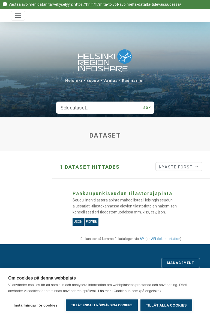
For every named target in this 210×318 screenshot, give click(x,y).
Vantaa (110, 80)
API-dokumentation (165, 239)
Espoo (93, 80)
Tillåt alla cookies (166, 305)
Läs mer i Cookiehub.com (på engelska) (129, 291)
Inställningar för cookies (36, 305)
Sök (147, 108)
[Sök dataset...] (98, 108)
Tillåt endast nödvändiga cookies (101, 305)
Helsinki (73, 80)
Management (180, 263)
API (142, 239)
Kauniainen (133, 80)
